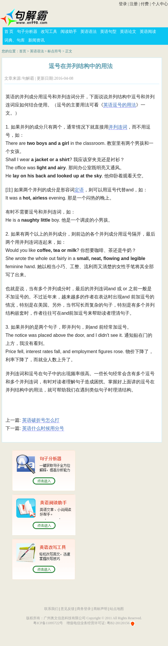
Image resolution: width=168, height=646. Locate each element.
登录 (123, 4)
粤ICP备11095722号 (48, 623)
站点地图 (117, 609)
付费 (145, 4)
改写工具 (49, 31)
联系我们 (51, 609)
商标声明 (100, 609)
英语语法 (88, 31)
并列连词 (118, 126)
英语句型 (108, 31)
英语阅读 (148, 31)
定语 (79, 189)
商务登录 (84, 609)
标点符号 (54, 51)
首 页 (9, 31)
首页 (22, 51)
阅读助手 (69, 31)
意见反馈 (68, 609)
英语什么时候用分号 (43, 428)
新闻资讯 (36, 40)
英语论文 (128, 31)
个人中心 (160, 4)
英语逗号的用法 (119, 104)
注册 (134, 4)
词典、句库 (14, 40)
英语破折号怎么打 (40, 420)
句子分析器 (27, 31)
